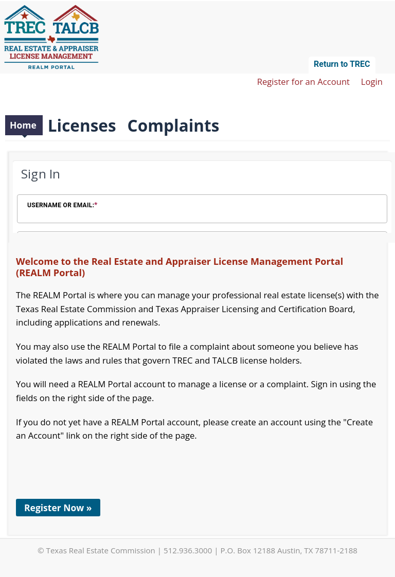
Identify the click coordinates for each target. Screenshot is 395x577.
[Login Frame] (202, 198)
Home (23, 125)
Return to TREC (342, 64)
